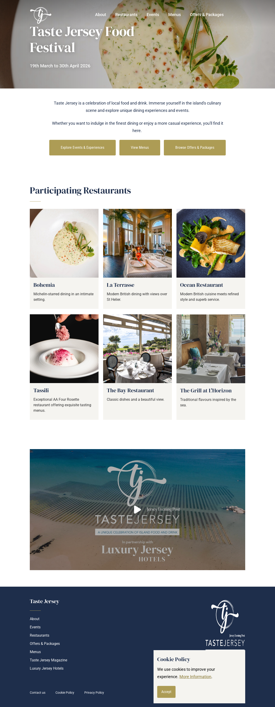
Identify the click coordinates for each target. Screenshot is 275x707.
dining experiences (150, 110)
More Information (195, 676)
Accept (166, 692)
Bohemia (44, 289)
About (100, 14)
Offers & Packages (207, 14)
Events (153, 14)
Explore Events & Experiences (82, 147)
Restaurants (39, 635)
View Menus (140, 147)
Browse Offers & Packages (194, 147)
